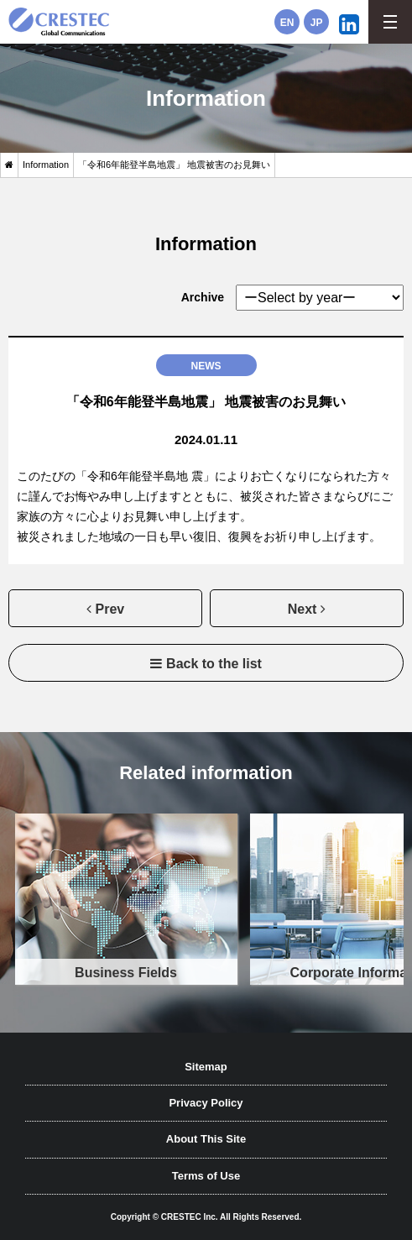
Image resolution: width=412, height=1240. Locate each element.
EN (287, 23)
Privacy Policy (206, 1102)
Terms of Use (206, 1175)
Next (302, 609)
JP (316, 23)
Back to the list (214, 664)
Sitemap (206, 1066)
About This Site (206, 1139)
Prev (110, 609)
